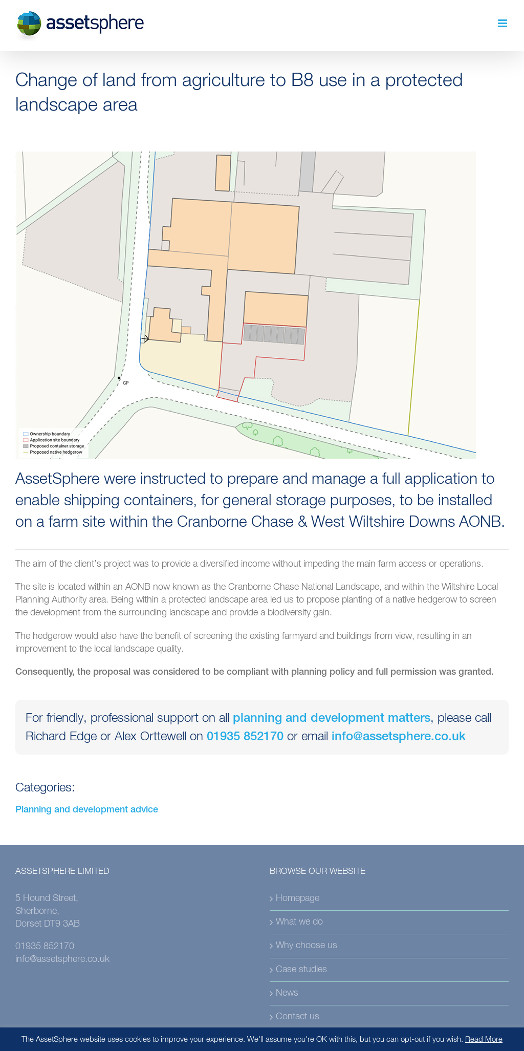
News (287, 993)
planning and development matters (331, 719)
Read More (484, 1039)
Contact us (297, 1016)
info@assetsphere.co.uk (399, 738)
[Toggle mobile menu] (503, 23)
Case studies (301, 969)
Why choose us (306, 945)
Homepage (297, 898)
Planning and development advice (86, 810)
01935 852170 (245, 738)
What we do (299, 922)
